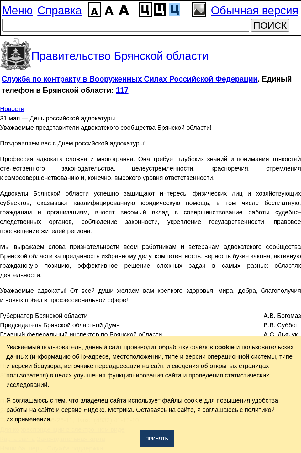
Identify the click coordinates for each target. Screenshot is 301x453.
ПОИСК (270, 25)
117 (122, 90)
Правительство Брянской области (120, 56)
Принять (156, 438)
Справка (59, 10)
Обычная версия (254, 10)
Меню (17, 10)
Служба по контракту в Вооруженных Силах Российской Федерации (130, 79)
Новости (12, 108)
